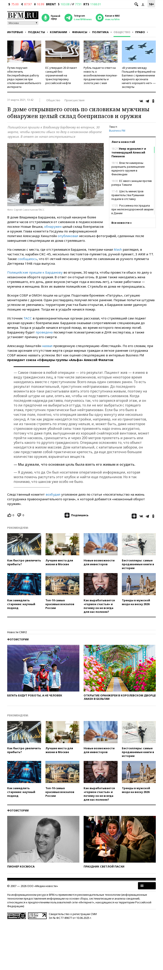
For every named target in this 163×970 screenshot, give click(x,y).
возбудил (53, 494)
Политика (100, 32)
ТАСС (28, 318)
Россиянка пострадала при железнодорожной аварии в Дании (132, 209)
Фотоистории (18, 639)
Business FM (117, 130)
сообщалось (27, 259)
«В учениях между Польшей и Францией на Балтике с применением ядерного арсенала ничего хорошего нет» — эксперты (139, 77)
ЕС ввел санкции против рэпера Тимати (131, 183)
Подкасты (36, 32)
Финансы (79, 32)
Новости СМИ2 (17, 632)
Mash (118, 249)
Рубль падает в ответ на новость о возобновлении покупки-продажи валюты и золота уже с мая (101, 75)
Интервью (15, 32)
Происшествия (74, 100)
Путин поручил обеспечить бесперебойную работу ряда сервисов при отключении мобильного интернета (24, 77)
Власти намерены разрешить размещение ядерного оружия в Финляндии (128, 168)
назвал (47, 346)
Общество (122, 32)
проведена (44, 332)
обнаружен (53, 226)
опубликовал (68, 236)
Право (140, 32)
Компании (58, 32)
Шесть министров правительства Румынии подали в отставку (127, 195)
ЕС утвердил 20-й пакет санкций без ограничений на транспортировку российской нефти (61, 75)
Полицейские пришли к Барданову (35, 272)
